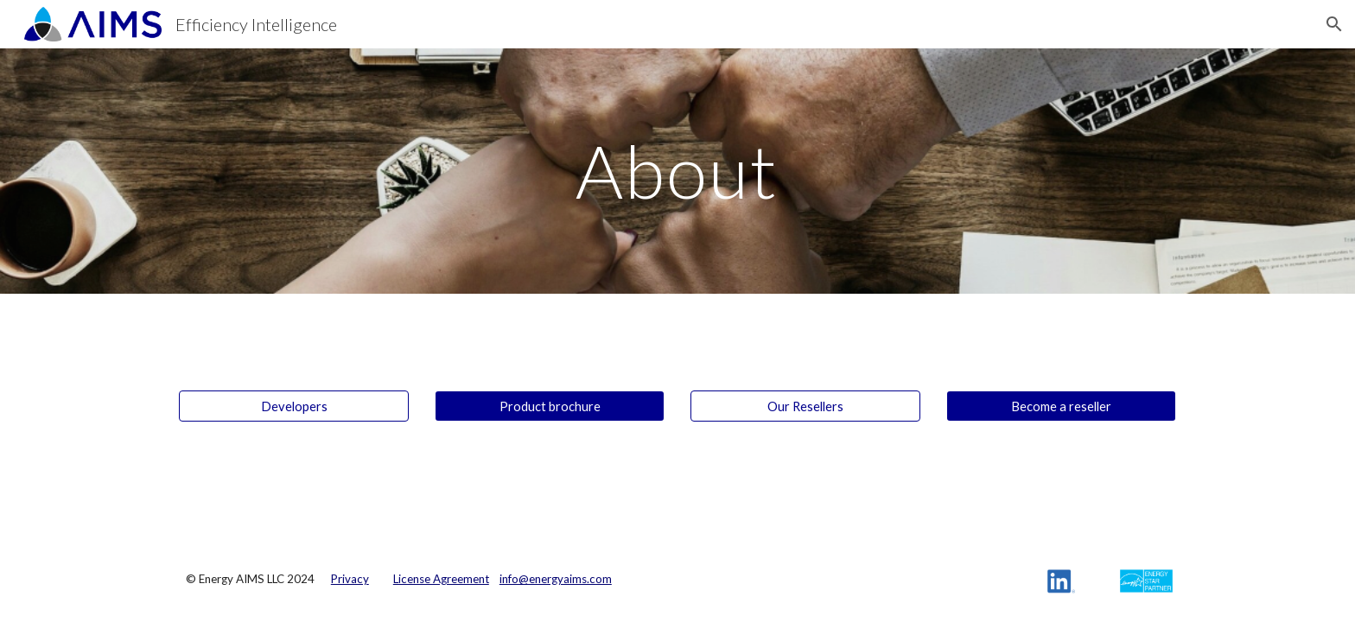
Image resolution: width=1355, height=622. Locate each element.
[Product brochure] (550, 406)
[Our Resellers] (805, 406)
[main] (677, 170)
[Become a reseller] (1061, 406)
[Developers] (294, 406)
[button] (1334, 24)
